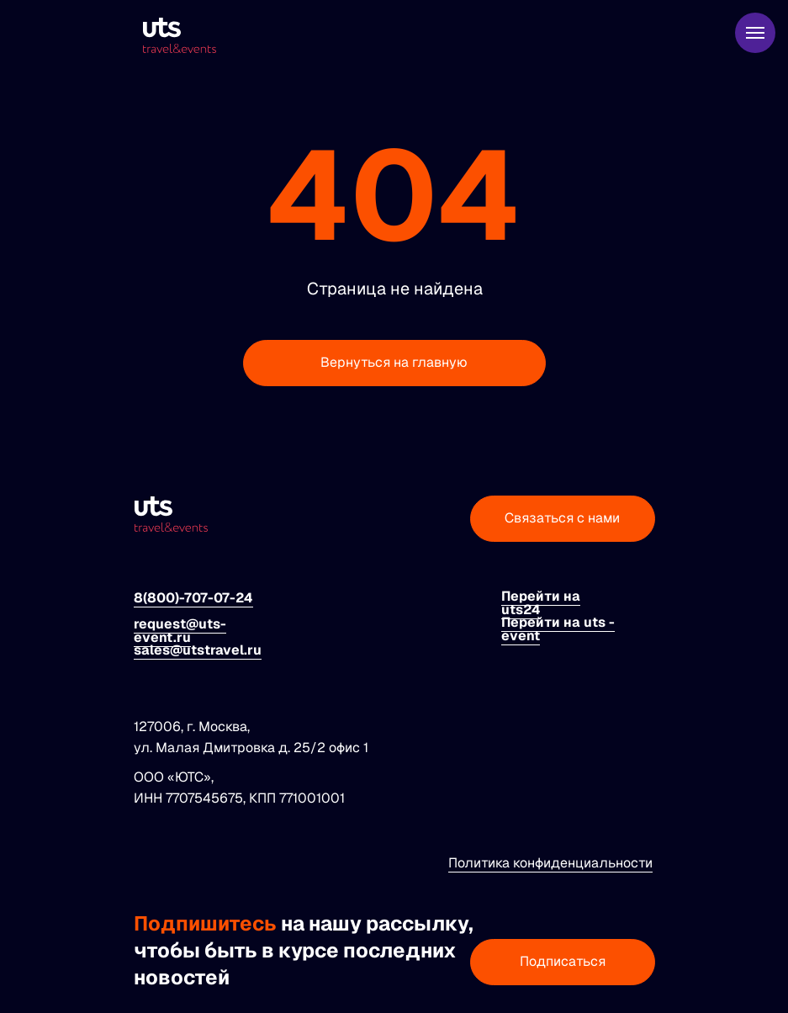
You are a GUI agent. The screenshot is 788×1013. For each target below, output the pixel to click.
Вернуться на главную (394, 362)
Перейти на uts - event (558, 628)
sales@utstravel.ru (198, 650)
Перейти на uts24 (540, 602)
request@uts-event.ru (180, 630)
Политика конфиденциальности (550, 863)
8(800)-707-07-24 (193, 598)
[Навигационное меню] (755, 33)
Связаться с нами (562, 518)
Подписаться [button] (563, 961)
